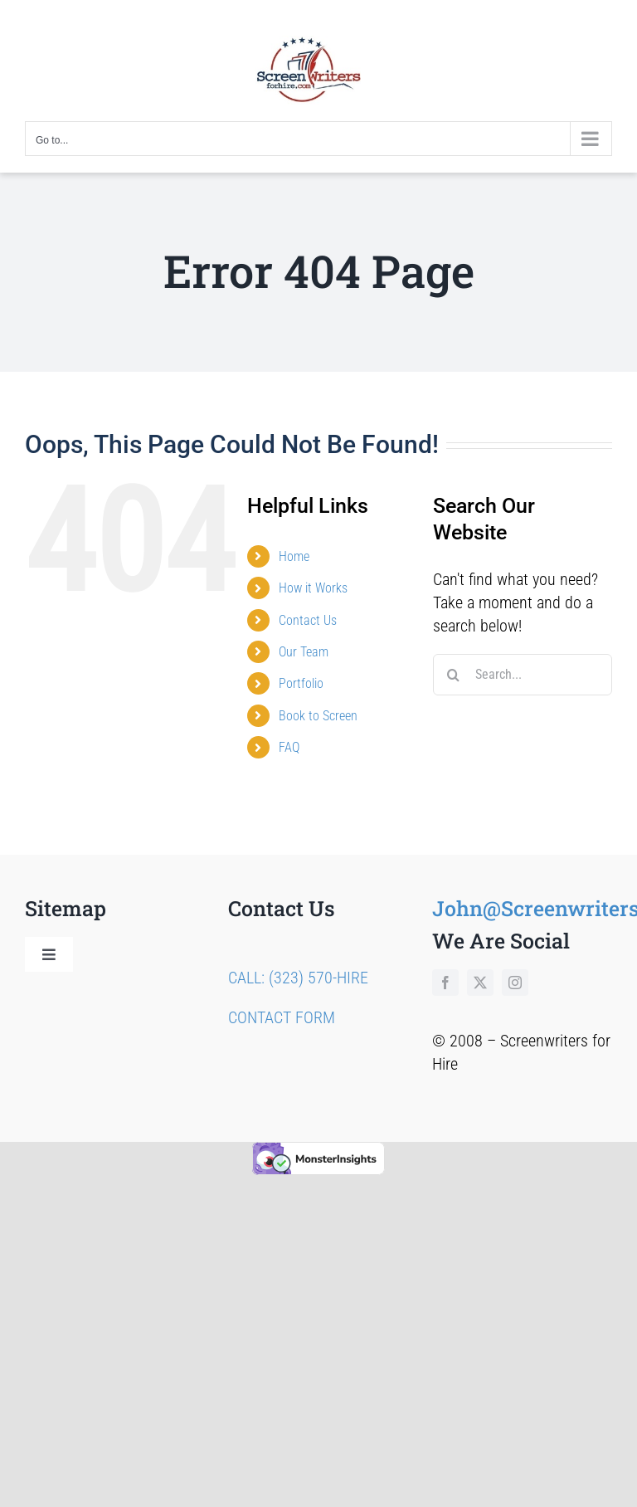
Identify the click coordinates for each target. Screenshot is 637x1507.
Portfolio (301, 683)
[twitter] (480, 982)
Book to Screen (318, 716)
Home (294, 556)
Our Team (303, 652)
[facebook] (445, 982)
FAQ (289, 747)
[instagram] (515, 982)
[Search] (453, 674)
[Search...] (522, 674)
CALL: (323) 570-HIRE (298, 978)
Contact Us (308, 620)
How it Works (313, 588)
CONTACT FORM (281, 1017)
